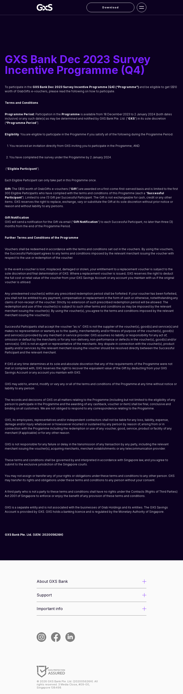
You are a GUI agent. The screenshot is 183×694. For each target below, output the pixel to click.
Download (110, 7)
